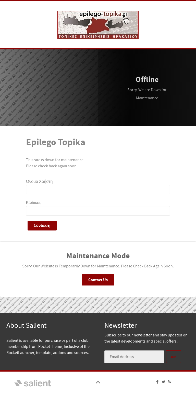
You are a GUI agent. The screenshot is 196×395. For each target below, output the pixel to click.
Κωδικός (33, 202)
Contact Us (98, 280)
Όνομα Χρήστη (39, 181)
